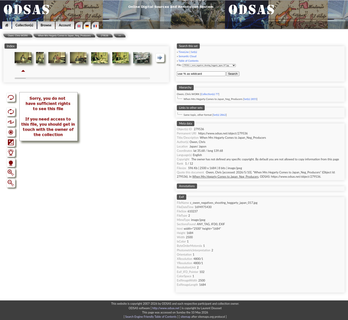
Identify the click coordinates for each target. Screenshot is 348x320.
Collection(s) (24, 25)
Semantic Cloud (187, 56)
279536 (104, 35)
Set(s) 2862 (219, 114)
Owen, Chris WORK (18, 35)
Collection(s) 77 (209, 94)
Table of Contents (189, 60)
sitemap (186, 316)
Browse (46, 25)
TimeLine (184, 51)
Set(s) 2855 (250, 99)
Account (65, 25)
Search (233, 73)
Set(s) (194, 51)
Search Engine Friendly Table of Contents (151, 316)
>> (119, 35)
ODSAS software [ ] (155, 308)
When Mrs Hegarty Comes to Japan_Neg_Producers (64, 35)
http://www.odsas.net (166, 308)
